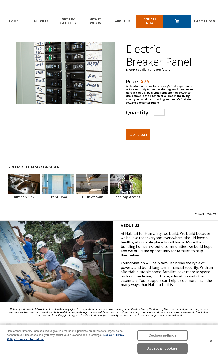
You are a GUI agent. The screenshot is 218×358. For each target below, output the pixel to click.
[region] (109, 341)
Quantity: (137, 112)
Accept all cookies (162, 348)
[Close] (211, 340)
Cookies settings (162, 335)
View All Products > (206, 214)
